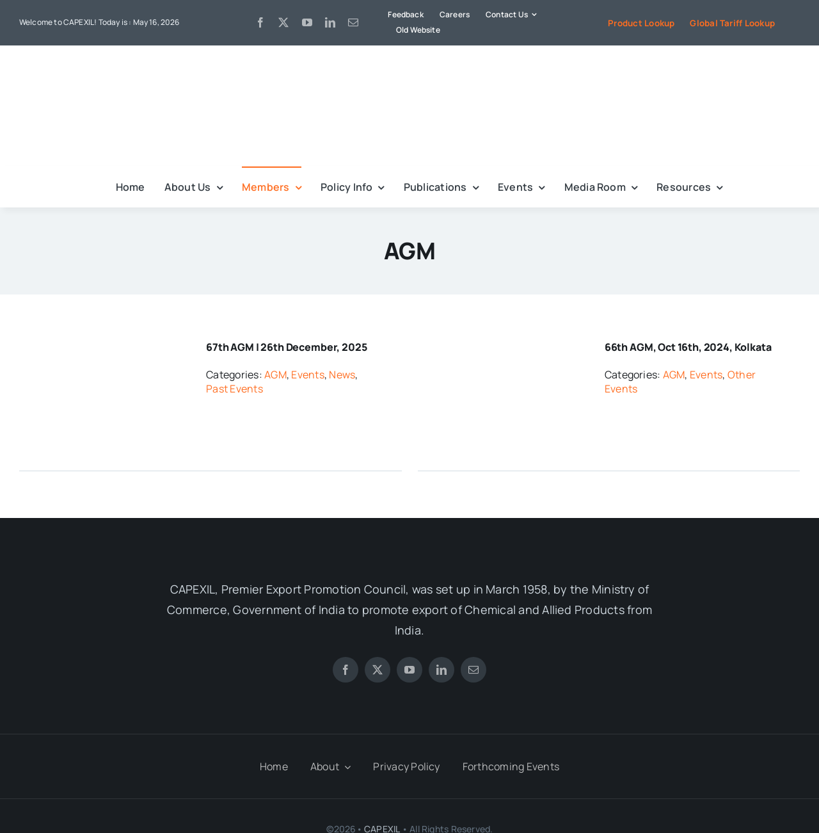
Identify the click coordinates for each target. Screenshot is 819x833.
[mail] (353, 22)
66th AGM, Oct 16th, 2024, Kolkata (688, 347)
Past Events (234, 389)
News (342, 375)
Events (307, 375)
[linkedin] (330, 22)
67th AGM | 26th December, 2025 (286, 347)
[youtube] (307, 22)
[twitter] (283, 22)
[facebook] (260, 22)
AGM (275, 375)
